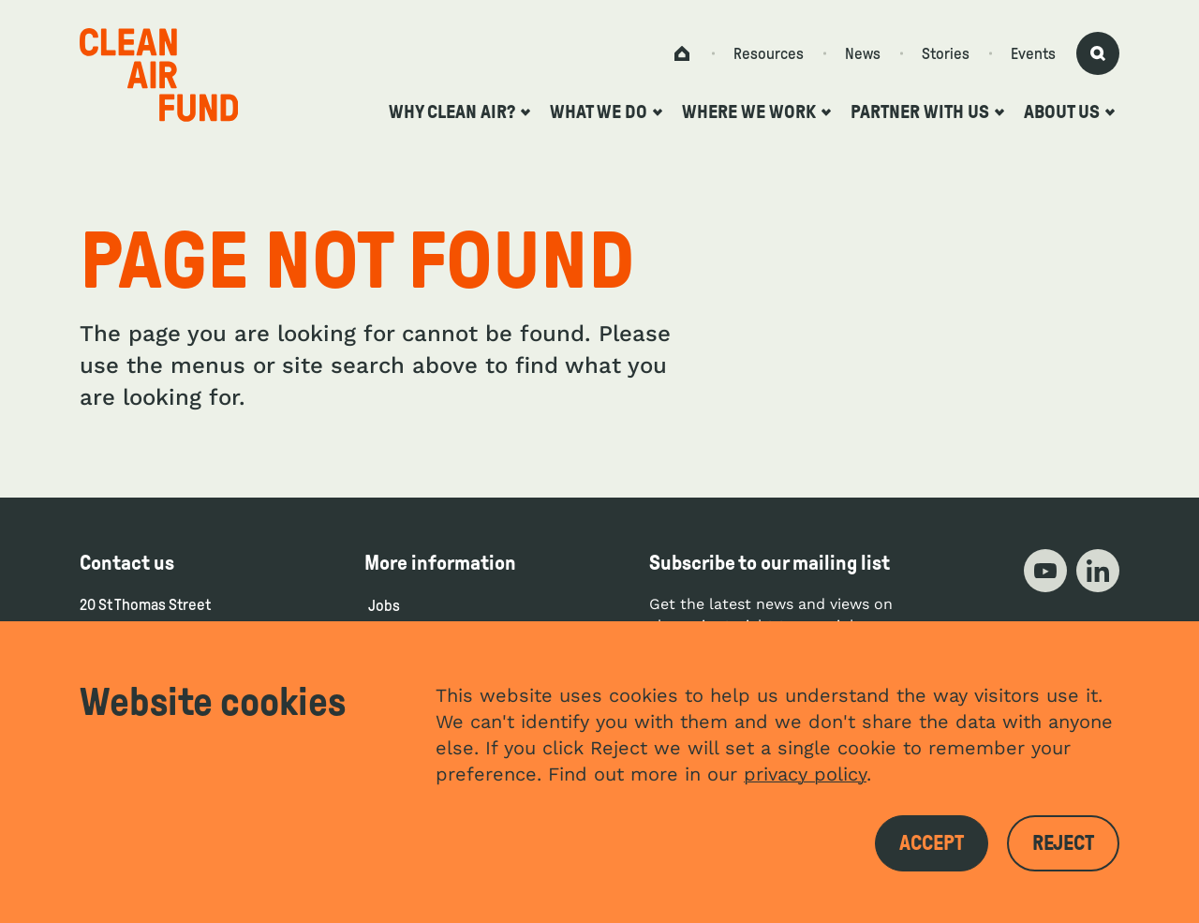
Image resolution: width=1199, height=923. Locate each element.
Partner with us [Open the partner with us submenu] (927, 111)
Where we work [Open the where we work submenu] (756, 111)
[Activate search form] (1097, 53)
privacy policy (805, 774)
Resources (768, 54)
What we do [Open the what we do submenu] (606, 111)
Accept (931, 843)
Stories (946, 54)
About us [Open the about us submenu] (1069, 111)
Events (1033, 54)
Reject (1063, 843)
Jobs (384, 606)
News (863, 54)
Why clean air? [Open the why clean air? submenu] (459, 111)
